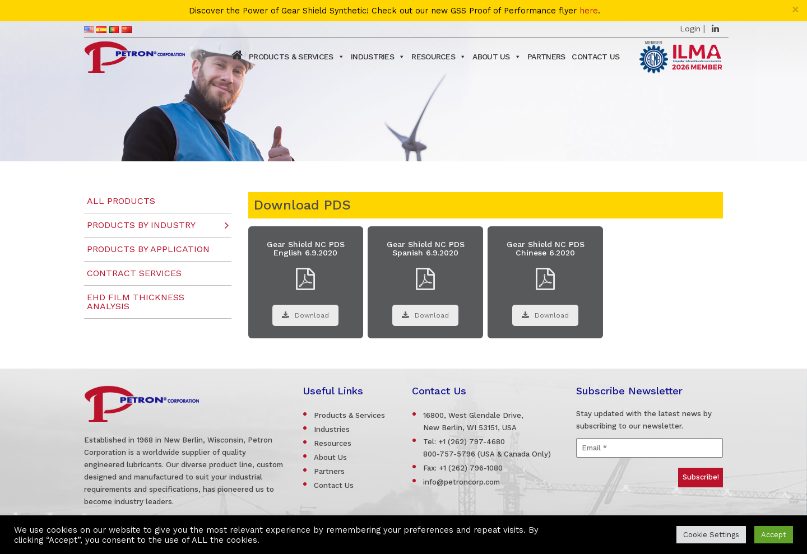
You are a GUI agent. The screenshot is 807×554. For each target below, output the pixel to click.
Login (690, 28)
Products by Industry (141, 225)
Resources (438, 57)
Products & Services (296, 57)
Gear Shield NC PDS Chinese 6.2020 (546, 248)
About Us (496, 57)
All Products (121, 200)
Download (305, 315)
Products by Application (148, 249)
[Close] (795, 9)
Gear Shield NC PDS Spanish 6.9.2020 (426, 248)
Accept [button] (773, 534)
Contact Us (595, 56)
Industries (378, 57)
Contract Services (134, 273)
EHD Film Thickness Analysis (135, 301)
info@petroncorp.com (461, 482)
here (588, 11)
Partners (546, 56)
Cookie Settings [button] (711, 534)
